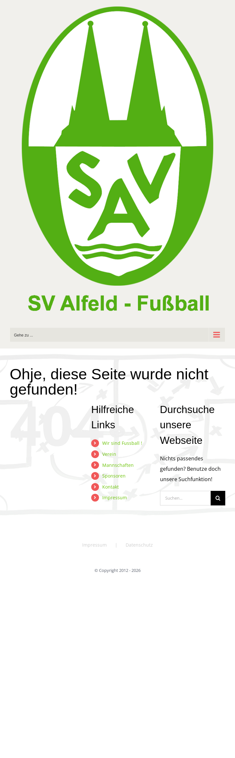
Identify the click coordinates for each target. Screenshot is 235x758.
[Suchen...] (185, 498)
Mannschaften (118, 465)
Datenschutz (139, 545)
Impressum (114, 497)
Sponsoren (114, 476)
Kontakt (110, 487)
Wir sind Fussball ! (122, 443)
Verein (109, 454)
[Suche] (218, 498)
